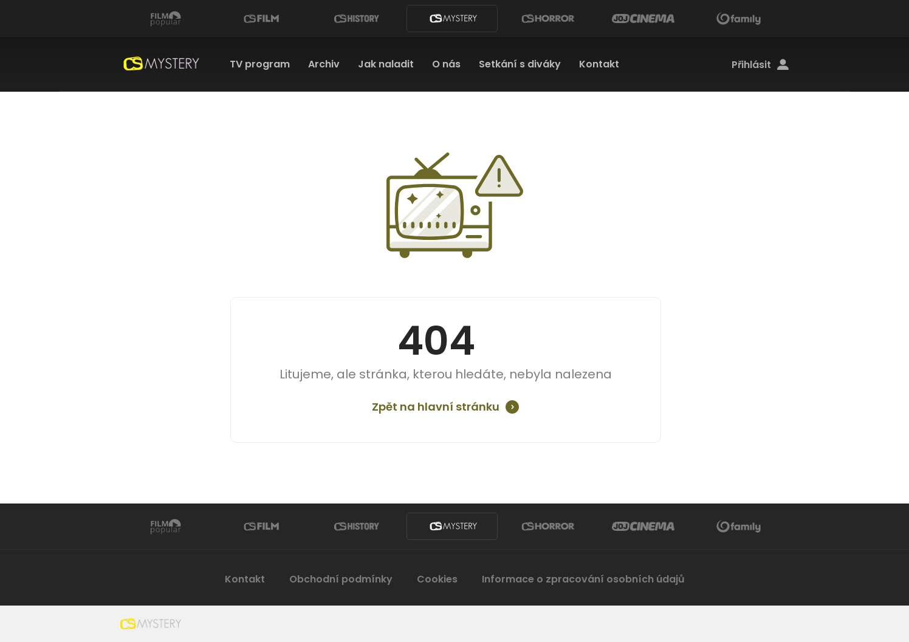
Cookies (437, 579)
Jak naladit (386, 64)
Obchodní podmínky (341, 579)
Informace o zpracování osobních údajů (583, 579)
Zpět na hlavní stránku (435, 407)
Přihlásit (760, 65)
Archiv (324, 64)
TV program (260, 64)
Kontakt (599, 64)
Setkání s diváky (520, 64)
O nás (446, 64)
